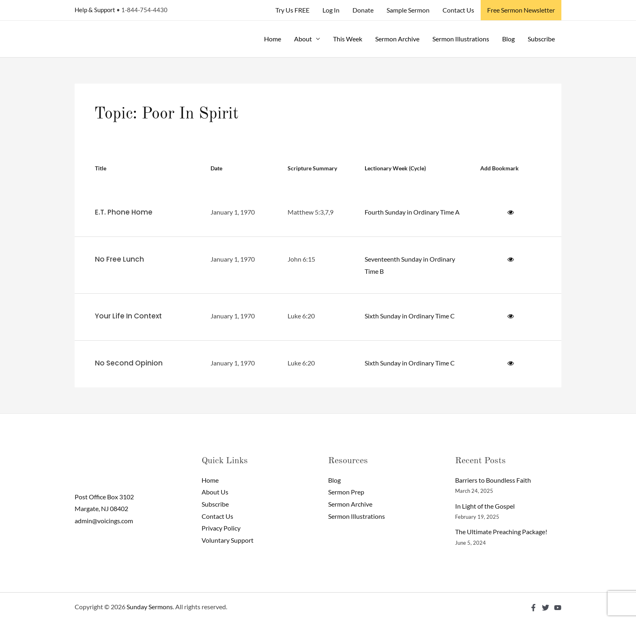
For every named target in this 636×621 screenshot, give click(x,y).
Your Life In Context (128, 316)
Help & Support (95, 9)
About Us (215, 492)
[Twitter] (545, 607)
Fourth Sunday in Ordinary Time (409, 212)
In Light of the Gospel (485, 506)
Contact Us (458, 10)
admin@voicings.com (104, 520)
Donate (363, 10)
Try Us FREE (292, 10)
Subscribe (541, 39)
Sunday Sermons (150, 606)
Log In (330, 10)
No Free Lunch (119, 259)
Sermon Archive (397, 39)
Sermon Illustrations (460, 39)
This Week (347, 39)
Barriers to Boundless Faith (493, 480)
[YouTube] (557, 607)
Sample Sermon (408, 10)
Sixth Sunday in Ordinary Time (407, 316)
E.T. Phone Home (124, 212)
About (303, 39)
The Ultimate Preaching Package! (501, 531)
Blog (508, 39)
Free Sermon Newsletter (521, 10)
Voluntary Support (228, 540)
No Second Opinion (129, 363)
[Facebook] (533, 607)
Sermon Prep (346, 492)
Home (272, 39)
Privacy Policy (221, 528)
